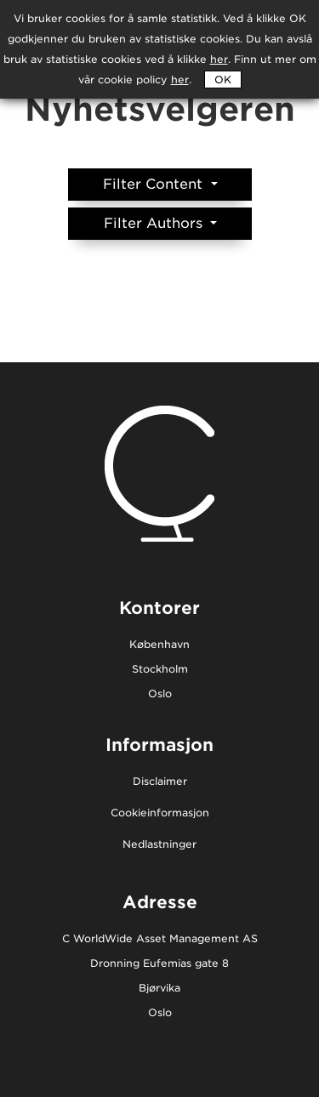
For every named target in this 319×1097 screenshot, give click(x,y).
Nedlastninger (159, 844)
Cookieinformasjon (160, 813)
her (180, 79)
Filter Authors (155, 223)
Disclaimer (160, 781)
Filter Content (155, 184)
